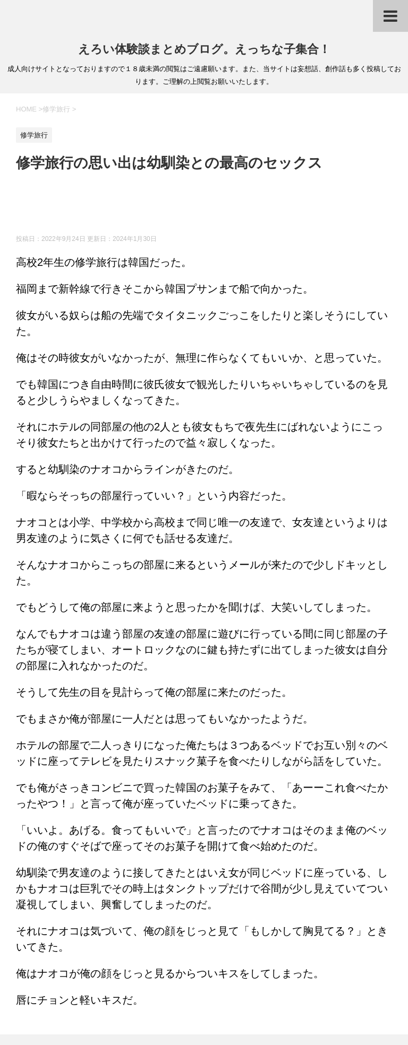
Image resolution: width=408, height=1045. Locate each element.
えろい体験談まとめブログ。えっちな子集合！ (204, 49)
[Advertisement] (209, 208)
